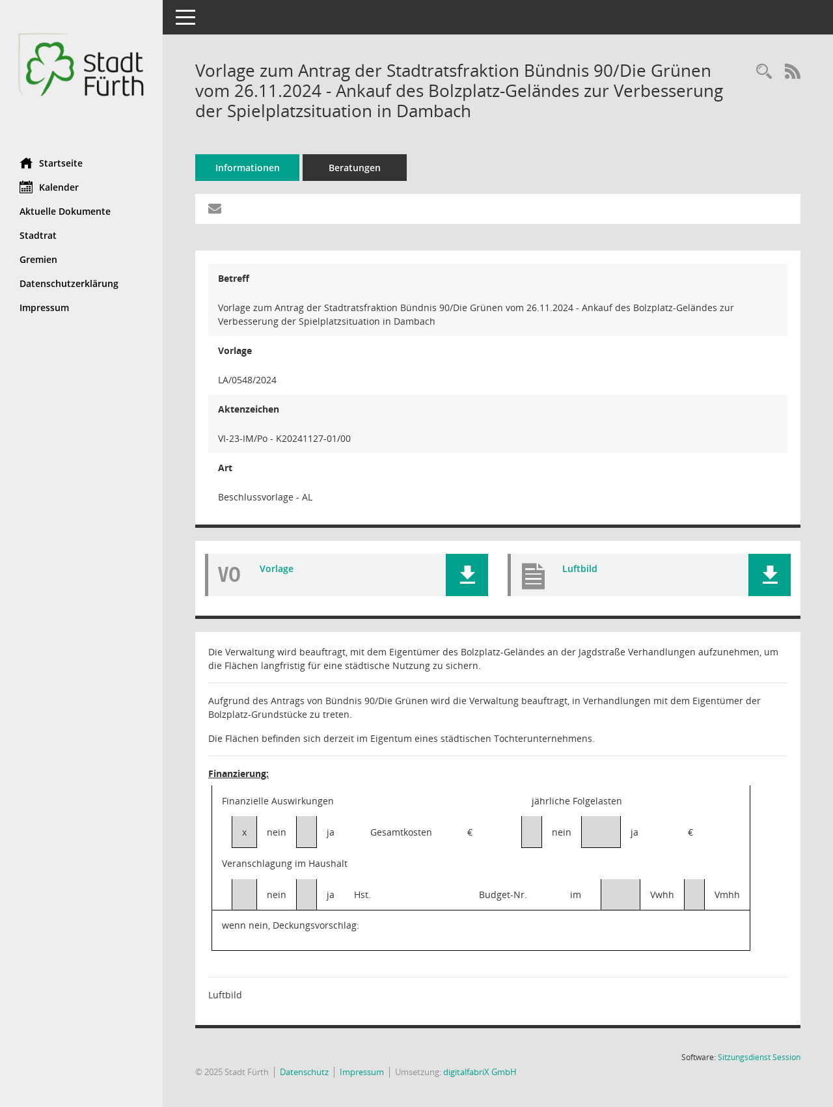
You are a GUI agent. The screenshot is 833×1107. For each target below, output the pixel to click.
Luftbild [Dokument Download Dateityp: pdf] (579, 568)
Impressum (362, 1072)
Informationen (247, 167)
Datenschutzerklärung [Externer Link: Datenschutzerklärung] (69, 283)
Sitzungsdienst (759, 1057)
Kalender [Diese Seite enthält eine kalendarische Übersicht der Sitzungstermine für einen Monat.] (49, 186)
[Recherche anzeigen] (764, 72)
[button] (467, 575)
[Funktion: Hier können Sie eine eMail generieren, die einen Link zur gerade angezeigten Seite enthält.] (214, 209)
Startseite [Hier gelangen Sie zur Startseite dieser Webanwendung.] (51, 162)
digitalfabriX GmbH (480, 1072)
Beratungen (355, 167)
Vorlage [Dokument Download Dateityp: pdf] (277, 568)
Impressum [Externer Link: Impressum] (44, 307)
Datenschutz (304, 1072)
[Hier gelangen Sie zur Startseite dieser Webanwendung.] (81, 74)
